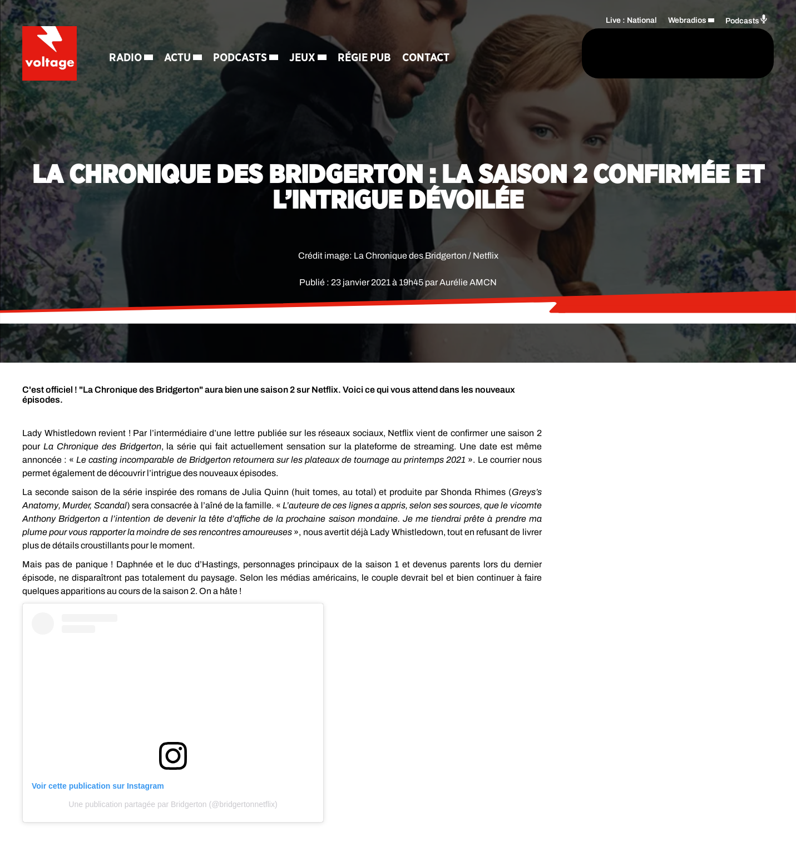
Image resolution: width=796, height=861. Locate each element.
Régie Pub (365, 58)
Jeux (303, 58)
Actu (178, 58)
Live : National (631, 20)
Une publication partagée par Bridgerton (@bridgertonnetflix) (172, 804)
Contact (427, 58)
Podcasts (241, 58)
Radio (126, 58)
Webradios (687, 20)
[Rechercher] (533, 54)
